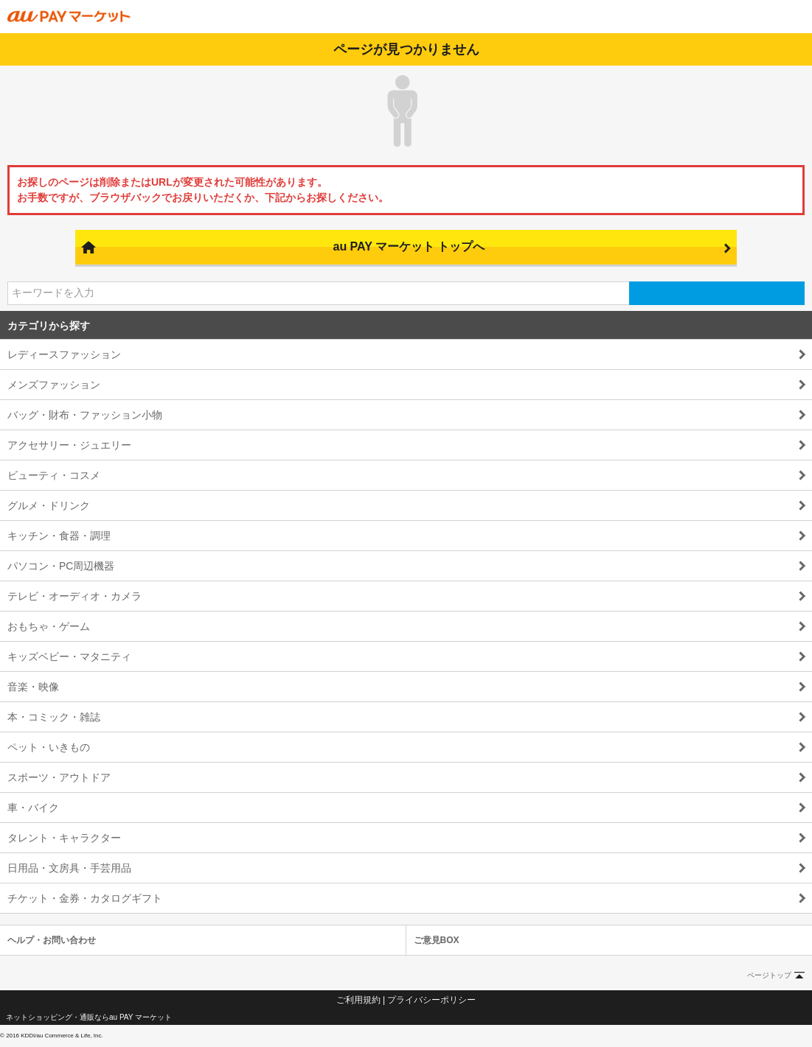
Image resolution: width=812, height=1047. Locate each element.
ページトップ (769, 975)
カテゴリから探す (48, 326)
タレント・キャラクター (64, 838)
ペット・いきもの (48, 747)
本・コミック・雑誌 (53, 717)
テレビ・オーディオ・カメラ (74, 596)
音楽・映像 (33, 687)
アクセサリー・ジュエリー (69, 445)
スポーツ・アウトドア (59, 777)
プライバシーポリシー (431, 1000)
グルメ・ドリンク (48, 505)
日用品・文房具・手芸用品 (69, 868)
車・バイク (33, 807)
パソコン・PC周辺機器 (60, 566)
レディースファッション (64, 354)
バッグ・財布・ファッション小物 (84, 415)
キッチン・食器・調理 (59, 536)
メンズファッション (53, 385)
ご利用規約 (358, 1000)
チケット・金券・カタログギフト (84, 898)
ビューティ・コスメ (53, 475)
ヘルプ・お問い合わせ (51, 940)
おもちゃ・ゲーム (48, 626)
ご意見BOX (436, 940)
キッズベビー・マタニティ (69, 656)
